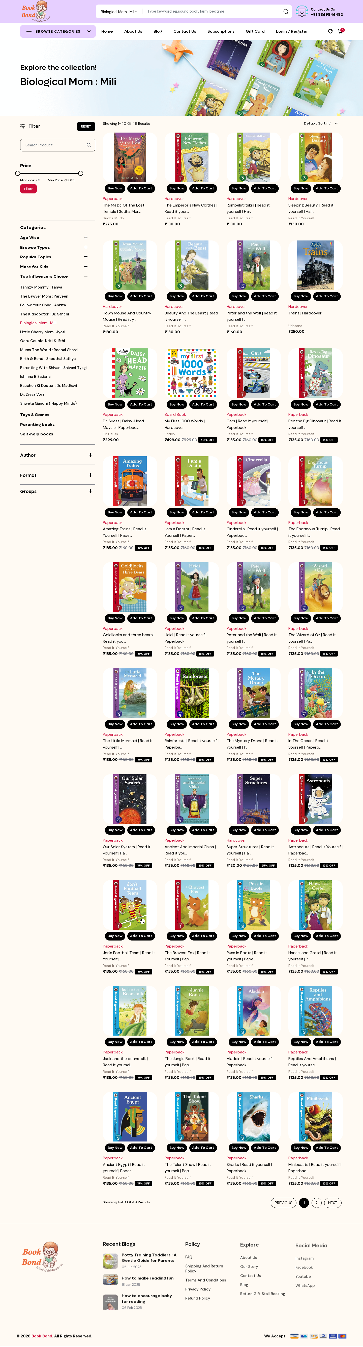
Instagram (304, 1257)
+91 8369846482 (327, 15)
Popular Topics (35, 257)
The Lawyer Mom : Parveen (44, 296)
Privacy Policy (198, 1289)
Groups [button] (56, 491)
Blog (244, 1284)
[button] (89, 237)
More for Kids (34, 266)
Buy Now (115, 188)
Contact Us (250, 1275)
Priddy (170, 434)
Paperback (113, 198)
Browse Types (35, 247)
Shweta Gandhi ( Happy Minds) (48, 403)
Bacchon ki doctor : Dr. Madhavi (48, 385)
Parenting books (37, 424)
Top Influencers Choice (44, 276)
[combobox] (119, 11)
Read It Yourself (178, 218)
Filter (28, 189)
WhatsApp (305, 1284)
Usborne (295, 326)
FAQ (188, 1257)
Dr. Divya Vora (32, 394)
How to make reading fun (148, 1279)
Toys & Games (34, 414)
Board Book (175, 415)
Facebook (304, 1266)
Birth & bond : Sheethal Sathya (48, 358)
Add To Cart (141, 188)
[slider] (17, 173)
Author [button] (56, 455)
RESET (86, 126)
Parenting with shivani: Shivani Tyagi (53, 367)
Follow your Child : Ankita (43, 305)
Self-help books (36, 434)
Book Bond (42, 1336)
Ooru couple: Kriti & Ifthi (42, 341)
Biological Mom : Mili (38, 323)
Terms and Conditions (205, 1280)
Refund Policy (197, 1298)
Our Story (249, 1266)
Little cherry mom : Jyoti (42, 332)
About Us (248, 1257)
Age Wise (29, 237)
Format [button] (56, 475)
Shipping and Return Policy (204, 1269)
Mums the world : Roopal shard (49, 350)
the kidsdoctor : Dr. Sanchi (44, 314)
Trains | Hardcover (305, 313)
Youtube (303, 1275)
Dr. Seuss (110, 434)
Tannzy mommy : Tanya (41, 287)
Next (333, 1203)
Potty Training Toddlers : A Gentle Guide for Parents (149, 1258)
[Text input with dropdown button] (217, 11)
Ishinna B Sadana (35, 376)
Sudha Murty (113, 218)
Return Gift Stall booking (262, 1293)
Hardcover (174, 198)
